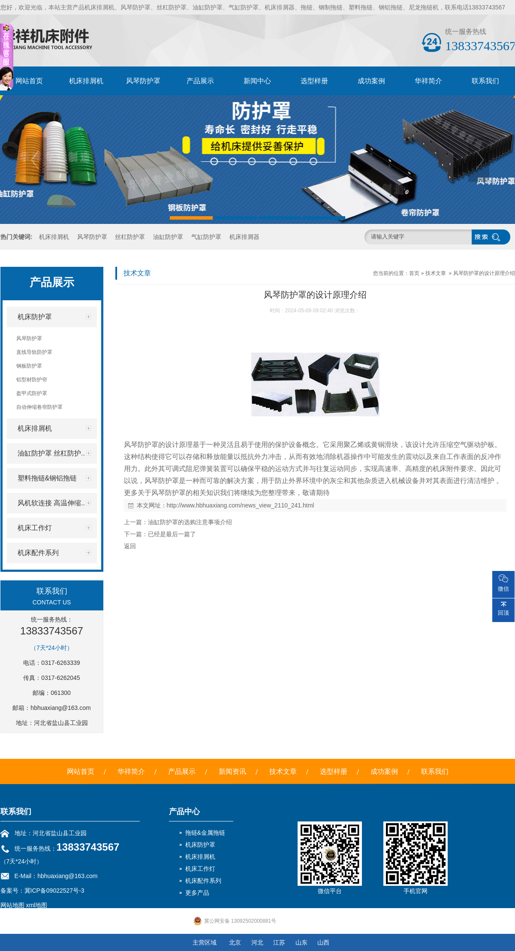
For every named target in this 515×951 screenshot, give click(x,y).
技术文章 (435, 273)
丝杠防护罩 (130, 236)
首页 (414, 273)
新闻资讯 (232, 771)
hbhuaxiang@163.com (60, 707)
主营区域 (205, 942)
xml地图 (36, 905)
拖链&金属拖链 (205, 832)
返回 (130, 546)
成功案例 (371, 81)
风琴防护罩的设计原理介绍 (484, 273)
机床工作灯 (200, 868)
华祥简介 (428, 81)
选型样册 (314, 81)
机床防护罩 (200, 844)
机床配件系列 (203, 880)
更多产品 (197, 892)
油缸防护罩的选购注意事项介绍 (190, 522)
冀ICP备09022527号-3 (54, 890)
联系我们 (485, 81)
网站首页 (29, 81)
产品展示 (200, 81)
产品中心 (184, 811)
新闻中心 (257, 81)
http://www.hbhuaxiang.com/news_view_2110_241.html (240, 505)
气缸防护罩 (206, 236)
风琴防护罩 (143, 81)
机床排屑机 (86, 81)
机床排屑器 (244, 236)
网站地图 (12, 905)
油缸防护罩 (168, 236)
